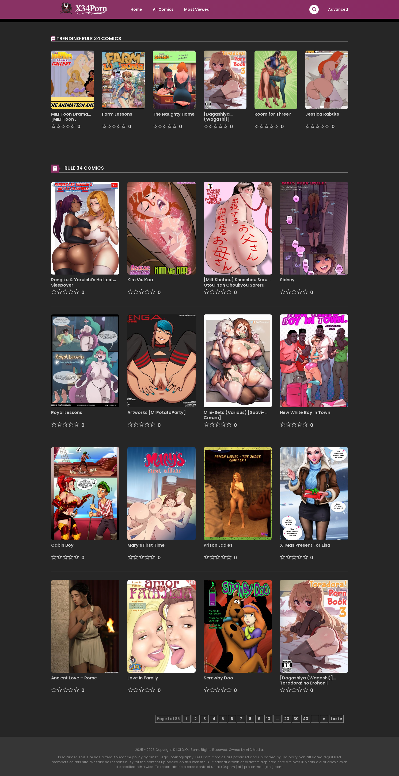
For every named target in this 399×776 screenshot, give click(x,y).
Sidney (287, 280)
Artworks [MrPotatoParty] (156, 412)
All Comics (163, 9)
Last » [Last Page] (336, 718)
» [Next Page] (324, 718)
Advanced (338, 9)
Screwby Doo (218, 678)
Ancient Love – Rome (74, 678)
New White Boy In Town (305, 412)
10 (268, 718)
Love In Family (142, 678)
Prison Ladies (218, 545)
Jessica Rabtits (322, 114)
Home (136, 9)
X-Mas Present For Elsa (305, 545)
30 (296, 718)
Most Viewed (197, 9)
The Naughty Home (174, 114)
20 (286, 718)
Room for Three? (272, 114)
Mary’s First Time (146, 545)
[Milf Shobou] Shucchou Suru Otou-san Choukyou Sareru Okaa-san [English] (235, 285)
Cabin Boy (62, 545)
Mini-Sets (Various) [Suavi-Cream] (234, 415)
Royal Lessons (66, 412)
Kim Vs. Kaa (140, 280)
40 (305, 718)
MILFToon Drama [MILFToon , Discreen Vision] (69, 119)
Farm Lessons (117, 114)
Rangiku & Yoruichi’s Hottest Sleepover (82, 282)
